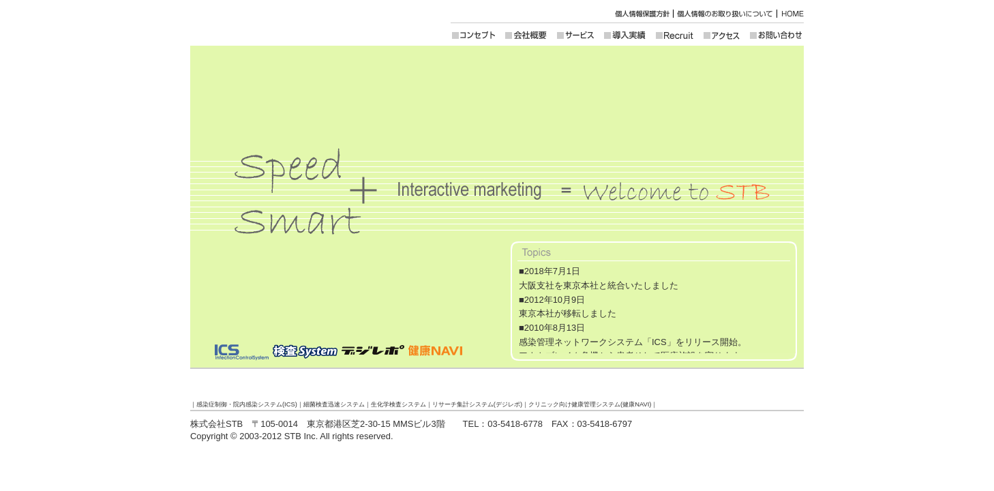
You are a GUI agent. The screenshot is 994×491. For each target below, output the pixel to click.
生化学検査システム (398, 404)
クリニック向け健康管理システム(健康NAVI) (589, 404)
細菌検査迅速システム (334, 404)
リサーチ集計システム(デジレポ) (477, 404)
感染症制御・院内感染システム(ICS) (246, 404)
